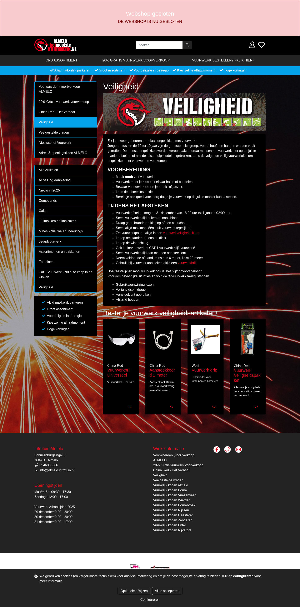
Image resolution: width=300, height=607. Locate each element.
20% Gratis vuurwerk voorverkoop (136, 60)
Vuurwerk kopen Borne (170, 490)
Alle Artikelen (48, 170)
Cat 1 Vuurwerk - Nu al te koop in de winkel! (65, 274)
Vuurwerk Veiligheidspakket (247, 375)
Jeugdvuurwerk (50, 241)
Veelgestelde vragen (54, 132)
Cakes (43, 211)
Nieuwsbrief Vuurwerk (55, 142)
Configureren (150, 599)
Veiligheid (46, 122)
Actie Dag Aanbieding (55, 180)
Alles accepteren (167, 591)
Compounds (48, 200)
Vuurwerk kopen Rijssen (171, 510)
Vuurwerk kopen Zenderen (172, 520)
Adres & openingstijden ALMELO (63, 153)
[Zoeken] (159, 45)
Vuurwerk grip (204, 370)
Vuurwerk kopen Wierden (171, 500)
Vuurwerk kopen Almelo (170, 485)
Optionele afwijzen (134, 591)
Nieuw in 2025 (49, 190)
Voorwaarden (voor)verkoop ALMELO (59, 89)
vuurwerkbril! (187, 263)
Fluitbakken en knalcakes (57, 221)
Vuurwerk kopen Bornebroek (174, 505)
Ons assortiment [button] (62, 60)
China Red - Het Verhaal (57, 112)
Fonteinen (46, 262)
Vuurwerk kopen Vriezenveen (174, 495)
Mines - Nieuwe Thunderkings (61, 231)
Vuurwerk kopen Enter (169, 525)
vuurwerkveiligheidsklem (181, 233)
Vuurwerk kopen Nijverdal (172, 530)
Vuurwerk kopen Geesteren (173, 515)
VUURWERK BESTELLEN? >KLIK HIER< (223, 60)
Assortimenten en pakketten (59, 251)
